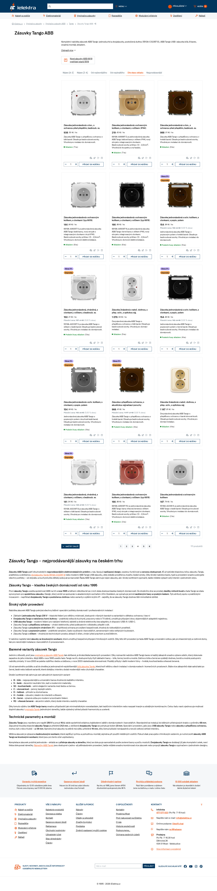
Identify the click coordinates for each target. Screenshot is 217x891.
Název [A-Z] (68, 72)
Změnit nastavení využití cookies (91, 830)
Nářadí (21, 837)
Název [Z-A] (82, 72)
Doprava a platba (54, 814)
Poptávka (80, 826)
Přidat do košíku (91, 164)
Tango (71, 24)
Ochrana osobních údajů (128, 834)
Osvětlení (22, 832)
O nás (118, 822)
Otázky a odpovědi (84, 818)
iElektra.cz (18, 24)
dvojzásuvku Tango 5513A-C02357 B (48, 575)
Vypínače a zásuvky (34, 24)
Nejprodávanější (154, 72)
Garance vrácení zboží (56, 822)
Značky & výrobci (84, 822)
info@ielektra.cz (184, 818)
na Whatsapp (175, 829)
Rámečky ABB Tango (43, 745)
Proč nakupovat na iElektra (129, 818)
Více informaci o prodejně (168, 849)
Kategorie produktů (55, 809)
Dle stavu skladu (135, 72)
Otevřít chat (177, 823)
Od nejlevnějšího (99, 72)
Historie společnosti (125, 826)
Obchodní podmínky (55, 830)
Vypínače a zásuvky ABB (55, 24)
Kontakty (120, 809)
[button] (121, 6)
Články (49, 843)
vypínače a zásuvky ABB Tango (49, 655)
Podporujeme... (123, 830)
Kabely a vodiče (25, 809)
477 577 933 (162, 812)
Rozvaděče (23, 823)
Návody (79, 809)
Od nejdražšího (117, 72)
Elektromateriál (25, 814)
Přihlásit (149, 866)
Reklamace (51, 826)
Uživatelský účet (53, 834)
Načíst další (70, 546)
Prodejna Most (123, 814)
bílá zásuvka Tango (86, 666)
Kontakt (49, 818)
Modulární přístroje (27, 828)
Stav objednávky (53, 838)
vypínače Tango (32, 709)
